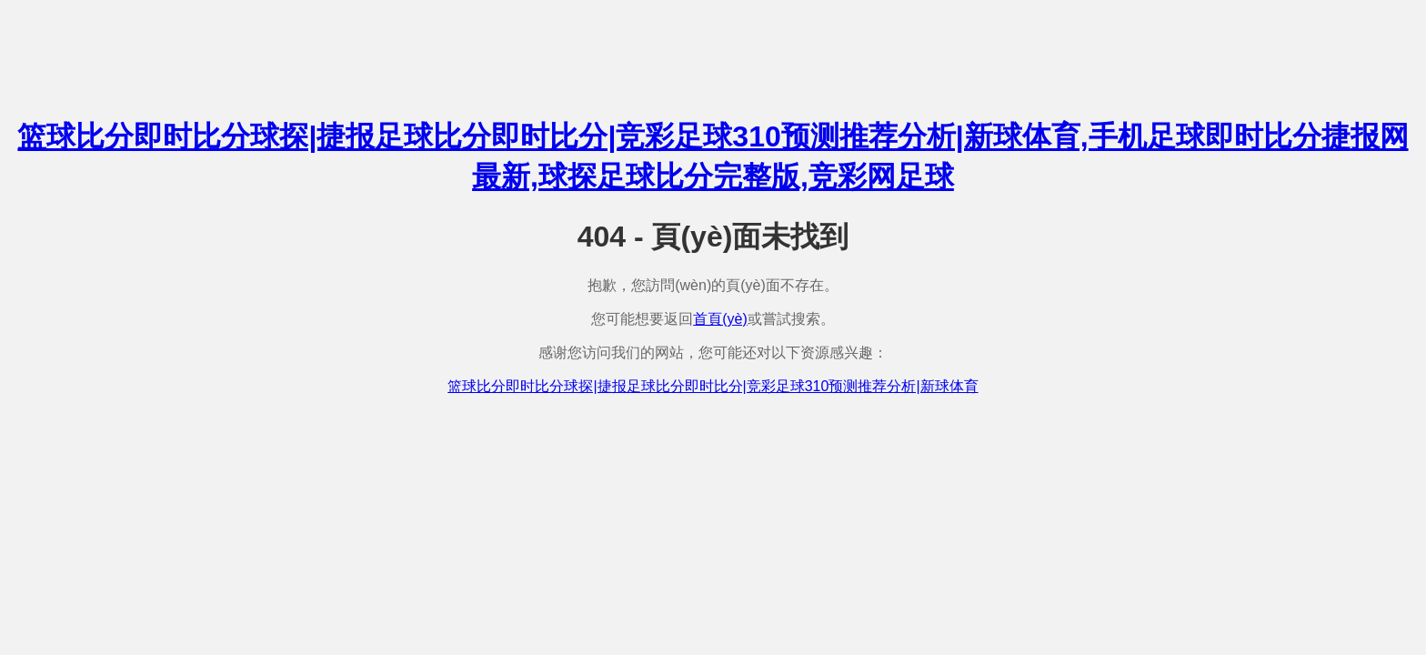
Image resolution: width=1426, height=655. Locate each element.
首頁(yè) (720, 319)
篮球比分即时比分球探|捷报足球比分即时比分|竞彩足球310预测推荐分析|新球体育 (712, 386)
